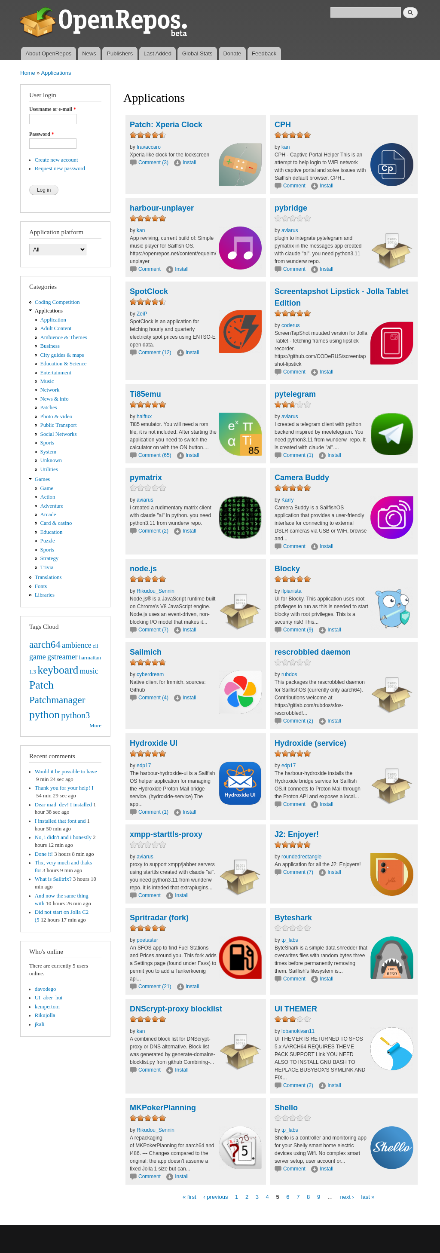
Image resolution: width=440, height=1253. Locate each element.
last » (368, 1196)
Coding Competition (57, 302)
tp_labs (289, 940)
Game (47, 488)
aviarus (289, 230)
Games (42, 479)
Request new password (60, 168)
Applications (56, 73)
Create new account (56, 160)
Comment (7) (153, 630)
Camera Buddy (302, 477)
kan (285, 147)
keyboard (57, 670)
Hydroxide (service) (310, 743)
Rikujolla (45, 1015)
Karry (287, 500)
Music (47, 381)
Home (27, 73)
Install (189, 162)
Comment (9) (298, 630)
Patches (48, 407)
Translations (48, 577)
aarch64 (45, 644)
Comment (295, 186)
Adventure (52, 506)
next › (347, 1196)
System (48, 452)
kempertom (47, 1007)
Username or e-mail (52, 109)
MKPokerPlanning (163, 1107)
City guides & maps (62, 355)
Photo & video (56, 417)
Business (50, 346)
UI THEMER (296, 1009)
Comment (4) (153, 698)
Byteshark (293, 917)
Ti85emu (145, 394)
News (89, 53)
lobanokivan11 (298, 1031)
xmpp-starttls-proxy (166, 834)
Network (50, 390)
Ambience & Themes (63, 337)
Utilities (49, 469)
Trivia (47, 567)
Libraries (45, 595)
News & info (54, 399)
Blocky (287, 568)
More (95, 726)
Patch (41, 685)
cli (95, 646)
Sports (47, 443)
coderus (290, 325)
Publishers (120, 53)
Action (47, 497)
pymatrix (146, 477)
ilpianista (291, 591)
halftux (144, 417)
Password (41, 134)
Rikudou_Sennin (155, 591)
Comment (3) (153, 162)
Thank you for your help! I (64, 788)
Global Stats (197, 53)
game (37, 657)
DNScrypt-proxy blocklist (176, 1009)
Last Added (157, 53)
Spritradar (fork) (159, 917)
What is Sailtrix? (53, 879)
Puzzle (47, 541)
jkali (40, 1024)
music (89, 671)
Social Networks (58, 434)
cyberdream (150, 674)
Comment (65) (154, 455)
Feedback (264, 53)
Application (53, 320)
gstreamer (62, 657)
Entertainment (55, 373)
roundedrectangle (301, 857)
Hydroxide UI (153, 743)
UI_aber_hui (49, 998)
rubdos (289, 674)
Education (51, 532)
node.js (143, 568)
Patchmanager (57, 699)
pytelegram (295, 394)
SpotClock (149, 291)
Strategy (49, 558)
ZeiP (142, 314)
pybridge (291, 208)
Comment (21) (154, 986)
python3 (75, 715)
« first (189, 1196)
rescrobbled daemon (313, 652)
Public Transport (58, 425)
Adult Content (56, 328)
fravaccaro (149, 147)
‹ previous (215, 1196)
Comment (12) (154, 352)
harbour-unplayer (162, 208)
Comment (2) (153, 531)
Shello (286, 1107)
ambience (77, 645)
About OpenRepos (48, 53)
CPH (283, 124)
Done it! (44, 854)
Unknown (51, 460)
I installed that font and (60, 821)
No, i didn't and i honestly (63, 837)
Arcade (48, 515)
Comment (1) (298, 455)
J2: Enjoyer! (297, 834)
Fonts (41, 586)
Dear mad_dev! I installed (63, 805)
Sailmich (146, 652)
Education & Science (63, 364)
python (44, 714)
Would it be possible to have (66, 772)
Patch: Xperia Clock (166, 124)
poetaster (147, 940)
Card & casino (56, 523)
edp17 (144, 766)
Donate (232, 53)
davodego (45, 989)
